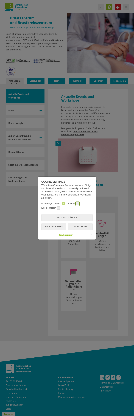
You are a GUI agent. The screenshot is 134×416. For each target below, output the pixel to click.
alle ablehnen (53, 226)
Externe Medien (50, 208)
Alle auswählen (67, 217)
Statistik (73, 203)
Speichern (80, 226)
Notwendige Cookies (53, 203)
